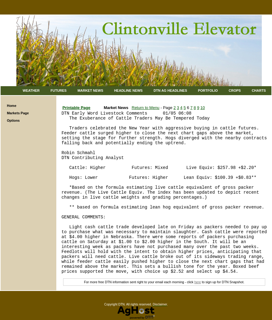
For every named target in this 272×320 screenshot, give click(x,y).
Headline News (128, 90)
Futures (58, 90)
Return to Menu (146, 107)
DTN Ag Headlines (170, 90)
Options (13, 120)
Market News (90, 90)
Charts (259, 90)
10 (203, 107)
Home (11, 105)
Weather (31, 90)
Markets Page (18, 113)
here (197, 282)
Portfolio (208, 90)
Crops (235, 90)
